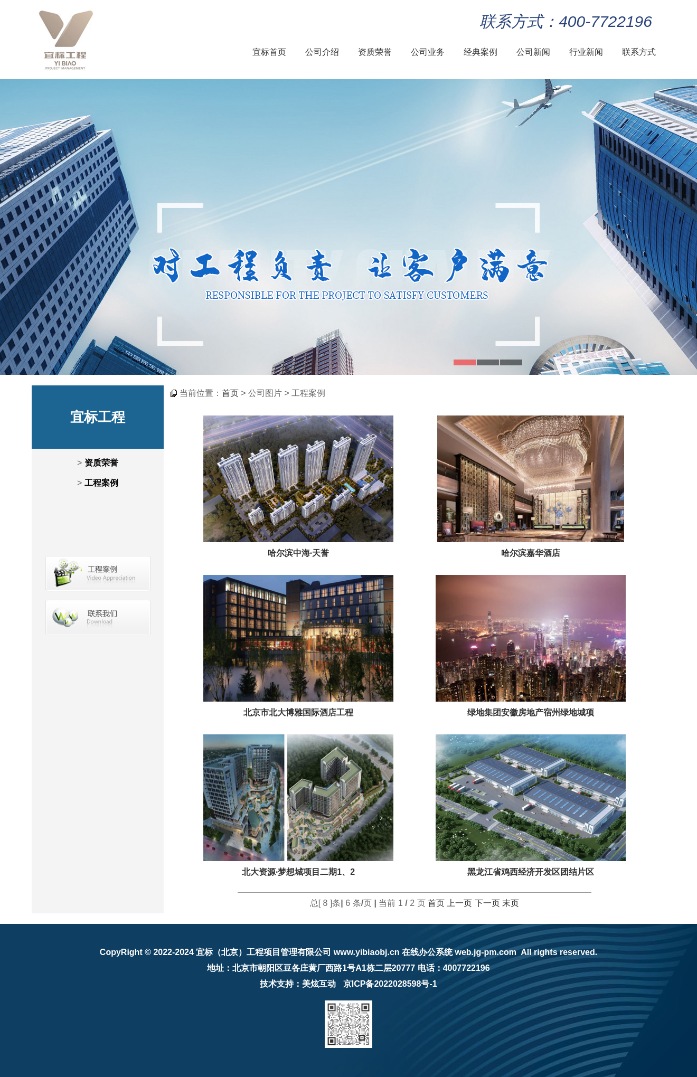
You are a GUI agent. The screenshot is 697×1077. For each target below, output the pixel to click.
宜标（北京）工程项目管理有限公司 (263, 952)
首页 (230, 393)
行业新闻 (586, 52)
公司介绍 (322, 52)
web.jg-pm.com (485, 952)
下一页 (487, 903)
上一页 (459, 903)
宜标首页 (269, 52)
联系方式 (639, 52)
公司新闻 (533, 52)
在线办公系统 (427, 952)
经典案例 (480, 52)
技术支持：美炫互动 (298, 983)
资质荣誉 (375, 52)
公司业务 (428, 52)
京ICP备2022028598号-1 (390, 983)
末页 (510, 903)
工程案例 (101, 482)
